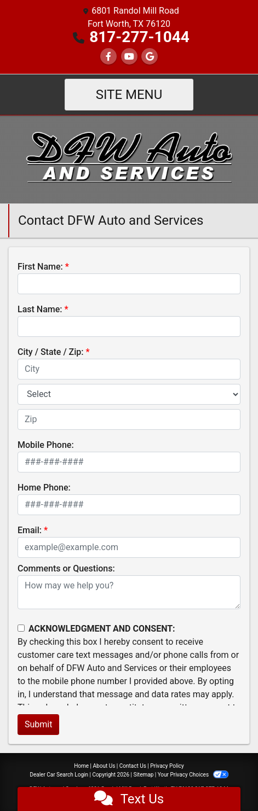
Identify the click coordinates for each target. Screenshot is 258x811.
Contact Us (132, 766)
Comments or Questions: (66, 568)
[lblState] (129, 394)
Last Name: (40, 309)
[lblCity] (129, 369)
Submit (38, 724)
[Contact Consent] (21, 628)
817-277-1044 (139, 37)
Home (81, 766)
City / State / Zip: (51, 352)
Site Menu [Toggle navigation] (129, 94)
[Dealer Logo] (129, 159)
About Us (104, 766)
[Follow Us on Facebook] (108, 56)
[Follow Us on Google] (149, 56)
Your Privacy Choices (193, 775)
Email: (30, 530)
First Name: (40, 266)
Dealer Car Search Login (59, 775)
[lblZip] (129, 419)
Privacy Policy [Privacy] (167, 766)
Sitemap (143, 775)
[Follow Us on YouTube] (129, 56)
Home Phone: (44, 487)
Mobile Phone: (46, 445)
